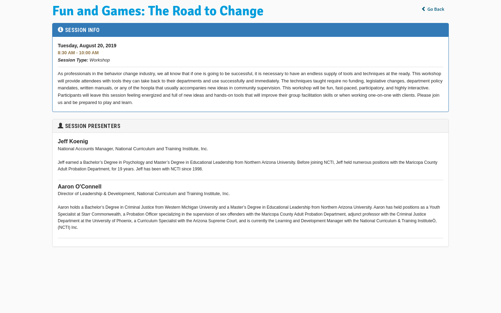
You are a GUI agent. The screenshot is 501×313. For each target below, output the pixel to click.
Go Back (432, 9)
